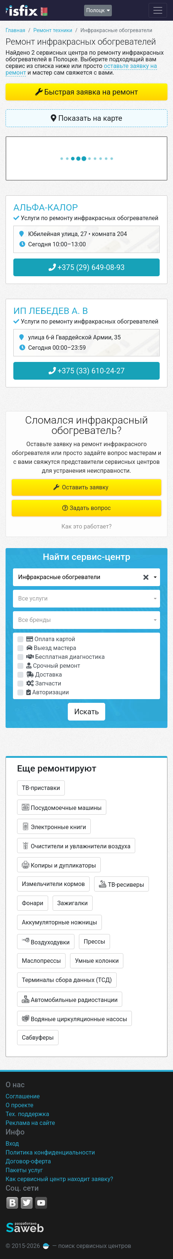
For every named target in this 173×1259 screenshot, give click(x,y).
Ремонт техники (52, 30)
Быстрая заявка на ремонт (91, 92)
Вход (12, 1143)
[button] (86, 577)
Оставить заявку (80, 487)
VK (12, 1203)
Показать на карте (86, 118)
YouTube (41, 1203)
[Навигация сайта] (158, 10)
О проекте (19, 1105)
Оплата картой (50, 639)
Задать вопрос (86, 508)
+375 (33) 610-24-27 (87, 370)
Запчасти (43, 683)
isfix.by (26, 10)
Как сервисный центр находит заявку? (59, 1179)
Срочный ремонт (53, 665)
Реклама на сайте (30, 1122)
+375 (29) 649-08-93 (87, 267)
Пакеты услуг (24, 1170)
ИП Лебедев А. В (50, 310)
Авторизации (47, 692)
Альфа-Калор (45, 207)
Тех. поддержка (27, 1114)
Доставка (44, 674)
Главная (15, 30)
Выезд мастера (51, 647)
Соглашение (23, 1096)
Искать (86, 711)
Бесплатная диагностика (65, 656)
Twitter (27, 1203)
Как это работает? (86, 526)
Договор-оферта (28, 1161)
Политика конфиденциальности (50, 1152)
